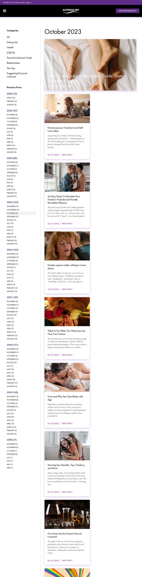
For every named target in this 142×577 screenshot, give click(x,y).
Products (10, 529)
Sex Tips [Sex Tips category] (11, 68)
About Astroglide (13, 537)
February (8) (12, 240)
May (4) (10, 138)
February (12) (12, 335)
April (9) (10, 281)
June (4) (10, 135)
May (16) (10, 420)
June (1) (10, 461)
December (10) (12, 206)
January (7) (11, 196)
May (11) (10, 230)
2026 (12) (12, 93)
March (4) (11, 98)
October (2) (12, 169)
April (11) (10, 329)
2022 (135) (12, 249)
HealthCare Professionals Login (16, 2)
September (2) (12, 454)
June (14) (10, 369)
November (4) (12, 118)
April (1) (10, 468)
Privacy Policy (12, 551)
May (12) (10, 325)
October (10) (12, 308)
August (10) (11, 315)
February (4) (12, 101)
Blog (33, 524)
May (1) (10, 464)
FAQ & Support (38, 529)
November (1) (12, 166)
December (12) (12, 301)
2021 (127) (12, 297)
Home (8, 524)
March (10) (11, 237)
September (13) (12, 217)
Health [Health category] (10, 47)
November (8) (12, 400)
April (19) (10, 376)
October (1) (12, 451)
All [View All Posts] (8, 37)
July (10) (10, 271)
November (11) (13, 305)
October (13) (12, 213)
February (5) (12, 193)
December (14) (12, 254)
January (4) (11, 105)
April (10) (10, 424)
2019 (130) (12, 392)
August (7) (11, 267)
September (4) (12, 125)
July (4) (10, 132)
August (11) (11, 220)
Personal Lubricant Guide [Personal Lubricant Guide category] (19, 57)
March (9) (11, 284)
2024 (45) (12, 158)
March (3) (11, 145)
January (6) (11, 434)
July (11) (10, 366)
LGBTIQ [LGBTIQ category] (11, 52)
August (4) (11, 128)
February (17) (12, 383)
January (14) (12, 291)
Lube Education (13, 533)
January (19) (12, 386)
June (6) (10, 179)
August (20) (12, 362)
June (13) (10, 274)
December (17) (12, 396)
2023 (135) (12, 202)
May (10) (10, 373)
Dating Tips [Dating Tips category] (12, 42)
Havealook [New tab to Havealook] (131, 553)
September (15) (12, 359)
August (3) (11, 176)
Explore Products (127, 11)
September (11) (12, 264)
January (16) (12, 244)
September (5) (12, 312)
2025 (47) (12, 110)
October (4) (12, 121)
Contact (34, 537)
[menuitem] (14, 525)
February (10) (12, 288)
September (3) (12, 172)
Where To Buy (37, 533)
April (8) (10, 234)
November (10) (13, 210)
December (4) (12, 115)
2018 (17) (12, 439)
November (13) (13, 257)
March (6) (11, 189)
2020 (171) (12, 344)
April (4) (10, 142)
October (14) (12, 261)
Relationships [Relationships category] (13, 62)
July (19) (10, 223)
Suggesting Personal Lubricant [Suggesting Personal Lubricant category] (17, 75)
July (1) (10, 458)
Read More (67, 86)
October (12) (12, 356)
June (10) (10, 322)
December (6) (12, 444)
